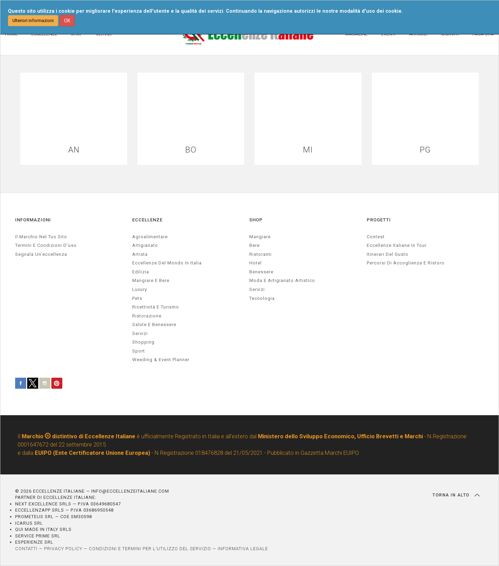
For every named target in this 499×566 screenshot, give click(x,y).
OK (67, 20)
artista (140, 254)
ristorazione (147, 315)
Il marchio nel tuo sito (41, 236)
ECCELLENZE (147, 219)
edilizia (140, 271)
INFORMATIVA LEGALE (243, 548)
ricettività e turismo (155, 307)
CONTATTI (26, 548)
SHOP (256, 219)
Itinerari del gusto (387, 254)
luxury (139, 289)
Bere (254, 245)
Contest (376, 236)
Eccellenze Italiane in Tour (397, 245)
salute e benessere (154, 324)
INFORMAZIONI (33, 219)
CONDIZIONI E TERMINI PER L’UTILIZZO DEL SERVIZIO (150, 548)
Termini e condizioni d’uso (46, 245)
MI (308, 150)
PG (425, 150)
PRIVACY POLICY (63, 548)
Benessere (261, 271)
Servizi (257, 289)
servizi (140, 333)
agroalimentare (150, 236)
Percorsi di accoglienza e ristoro (406, 262)
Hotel (255, 262)
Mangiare (260, 236)
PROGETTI (379, 219)
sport (138, 351)
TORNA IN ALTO (456, 495)
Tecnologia (262, 298)
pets (137, 298)
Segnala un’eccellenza (41, 254)
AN (74, 150)
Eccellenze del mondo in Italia (167, 262)
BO (191, 150)
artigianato (145, 245)
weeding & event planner (160, 359)
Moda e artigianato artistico (282, 280)
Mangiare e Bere (150, 280)
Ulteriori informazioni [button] (33, 20)
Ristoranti (260, 254)
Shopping (143, 342)
